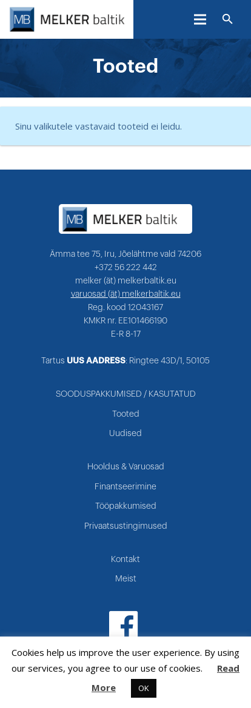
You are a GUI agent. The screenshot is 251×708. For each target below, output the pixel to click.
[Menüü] (200, 19)
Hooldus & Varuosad (125, 467)
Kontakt (125, 559)
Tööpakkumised (125, 506)
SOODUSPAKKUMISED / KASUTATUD (126, 394)
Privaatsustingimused (125, 526)
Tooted (125, 414)
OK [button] (143, 688)
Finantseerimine (125, 487)
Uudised (125, 433)
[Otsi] (227, 19)
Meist (125, 579)
